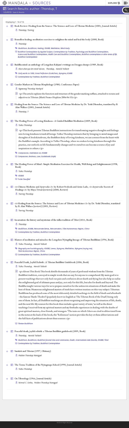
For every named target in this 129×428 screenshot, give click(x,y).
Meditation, (55, 48)
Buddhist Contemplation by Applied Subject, (35, 51)
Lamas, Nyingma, (58, 248)
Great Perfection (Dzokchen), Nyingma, (51, 73)
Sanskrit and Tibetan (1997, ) (32, 351)
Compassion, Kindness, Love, (29, 156)
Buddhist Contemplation (27, 57)
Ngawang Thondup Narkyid (31, 88)
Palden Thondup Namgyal (30, 355)
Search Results (18, 12)
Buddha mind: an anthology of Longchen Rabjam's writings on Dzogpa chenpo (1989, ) (58, 64)
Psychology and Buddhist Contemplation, (92, 51)
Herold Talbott (40, 266)
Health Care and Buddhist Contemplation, (64, 54)
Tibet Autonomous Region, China (75, 228)
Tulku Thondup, (26, 244)
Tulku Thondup (25, 125)
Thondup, (50, 68)
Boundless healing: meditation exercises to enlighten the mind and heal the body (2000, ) (59, 39)
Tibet (106, 340)
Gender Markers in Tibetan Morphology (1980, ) (46, 84)
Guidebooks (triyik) (48, 156)
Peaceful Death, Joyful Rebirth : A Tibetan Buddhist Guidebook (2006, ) (51, 262)
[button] (125, 3)
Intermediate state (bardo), (87, 340)
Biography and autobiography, (31, 248)
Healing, (40, 48)
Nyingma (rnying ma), (84, 248)
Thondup (22, 43)
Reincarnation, (56, 228)
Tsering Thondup (26, 194)
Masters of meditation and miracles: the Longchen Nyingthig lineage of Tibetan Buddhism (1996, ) (64, 239)
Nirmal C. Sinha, (26, 382)
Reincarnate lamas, (42, 228)
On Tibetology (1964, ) (32, 378)
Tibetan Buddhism (25, 323)
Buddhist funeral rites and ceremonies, (53, 340)
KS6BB (69, 73)
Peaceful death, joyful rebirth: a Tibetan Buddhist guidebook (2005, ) (49, 331)
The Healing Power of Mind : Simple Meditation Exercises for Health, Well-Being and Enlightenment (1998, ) (66, 166)
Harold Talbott (62, 68)
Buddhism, (22, 48)
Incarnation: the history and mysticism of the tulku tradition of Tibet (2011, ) (53, 219)
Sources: (7, 12)
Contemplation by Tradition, (64, 51)
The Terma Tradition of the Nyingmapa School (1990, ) (48, 364)
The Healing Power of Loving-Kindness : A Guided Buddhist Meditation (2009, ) (55, 120)
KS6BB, (47, 48)
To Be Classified (24, 179)
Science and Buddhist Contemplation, (33, 54)
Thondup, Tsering (26, 30)
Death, (72, 340)
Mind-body (65, 48)
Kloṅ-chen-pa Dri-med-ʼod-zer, (32, 68)
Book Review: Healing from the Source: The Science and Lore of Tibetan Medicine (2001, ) (65, 25)
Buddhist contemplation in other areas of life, (99, 54)
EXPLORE (114, 3)
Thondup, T (24, 111)
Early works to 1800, (26, 73)
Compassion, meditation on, (30, 153)
